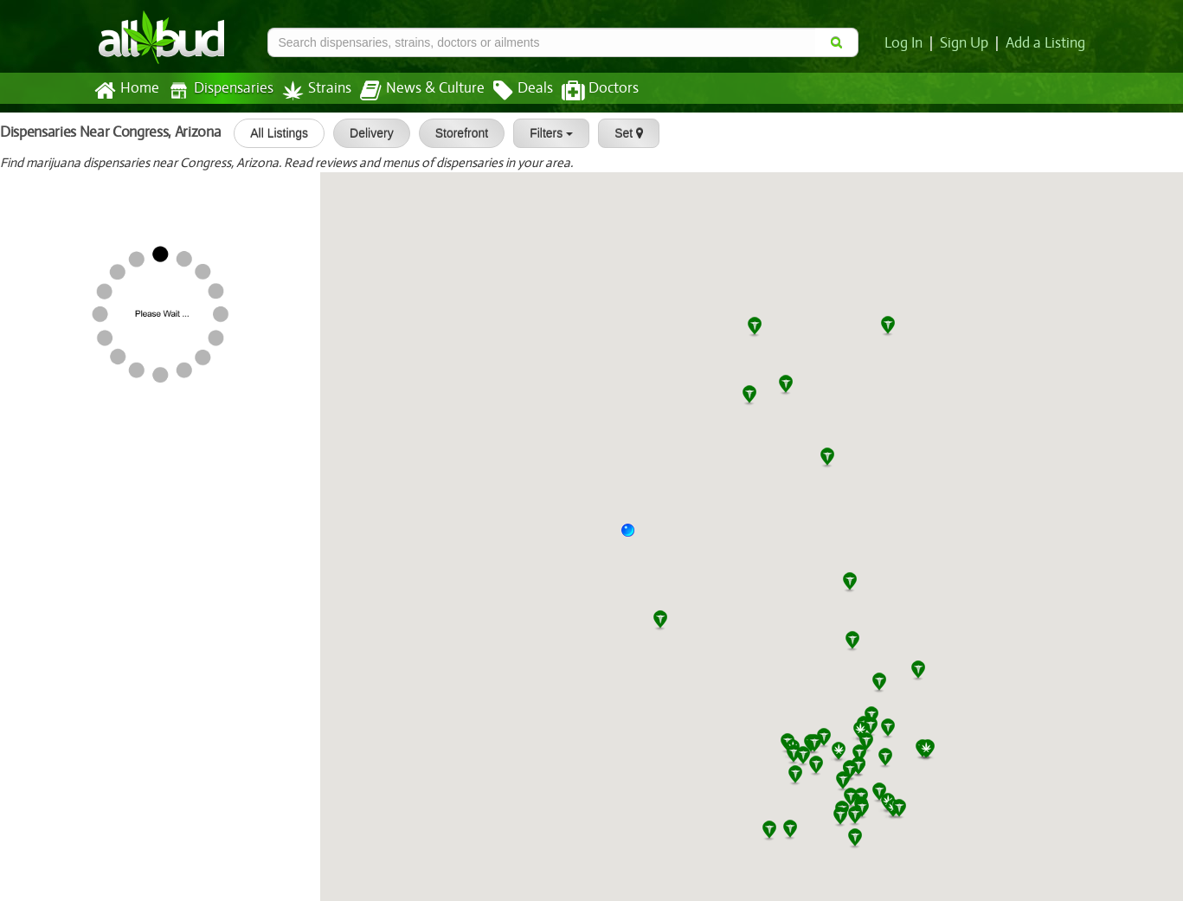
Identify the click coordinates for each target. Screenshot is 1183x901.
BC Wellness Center (67, 400)
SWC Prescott (50, 236)
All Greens (38, 564)
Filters (545, 133)
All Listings (273, 133)
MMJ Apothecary (119, 181)
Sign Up (966, 43)
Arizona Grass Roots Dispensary (106, 290)
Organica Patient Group (80, 509)
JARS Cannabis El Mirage (143, 618)
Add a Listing (1046, 43)
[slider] (116, 198)
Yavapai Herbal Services (80, 345)
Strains (310, 90)
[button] (634, 537)
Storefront (455, 133)
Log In (907, 43)
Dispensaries (216, 90)
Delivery (366, 133)
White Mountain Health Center (103, 783)
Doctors (585, 91)
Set (622, 133)
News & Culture (412, 91)
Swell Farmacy (111, 837)
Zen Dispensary (55, 455)
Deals (510, 91)
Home (126, 91)
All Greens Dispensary (75, 728)
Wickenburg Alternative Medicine (170, 673)
